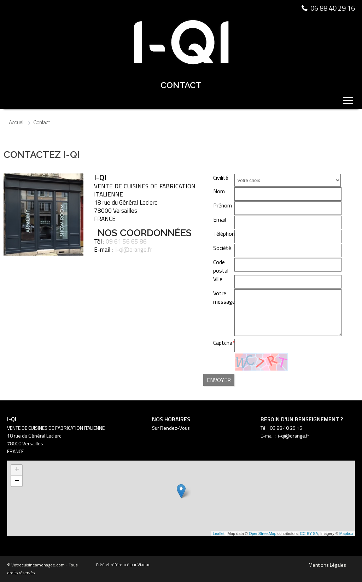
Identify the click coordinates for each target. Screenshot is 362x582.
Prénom (222, 205)
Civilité (220, 177)
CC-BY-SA (309, 533)
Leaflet (218, 533)
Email (219, 219)
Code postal (220, 266)
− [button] (16, 481)
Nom (219, 191)
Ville (217, 279)
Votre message (224, 297)
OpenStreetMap (262, 533)
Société (222, 248)
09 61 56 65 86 (126, 241)
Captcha (222, 342)
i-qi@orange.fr (134, 249)
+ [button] (16, 470)
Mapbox (346, 533)
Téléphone (225, 233)
